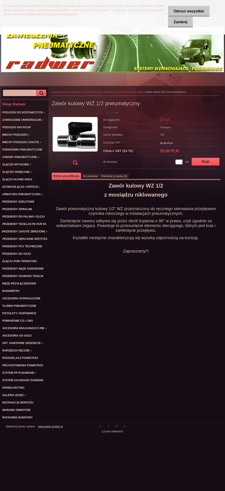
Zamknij (180, 22)
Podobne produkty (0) (114, 176)
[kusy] (179, 162)
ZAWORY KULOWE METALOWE (124, 92)
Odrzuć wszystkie (189, 11)
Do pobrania (90, 176)
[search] (40, 93)
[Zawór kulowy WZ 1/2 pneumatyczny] (75, 139)
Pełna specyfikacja (66, 176)
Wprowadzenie (60, 92)
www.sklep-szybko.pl (50, 426)
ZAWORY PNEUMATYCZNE (87, 92)
